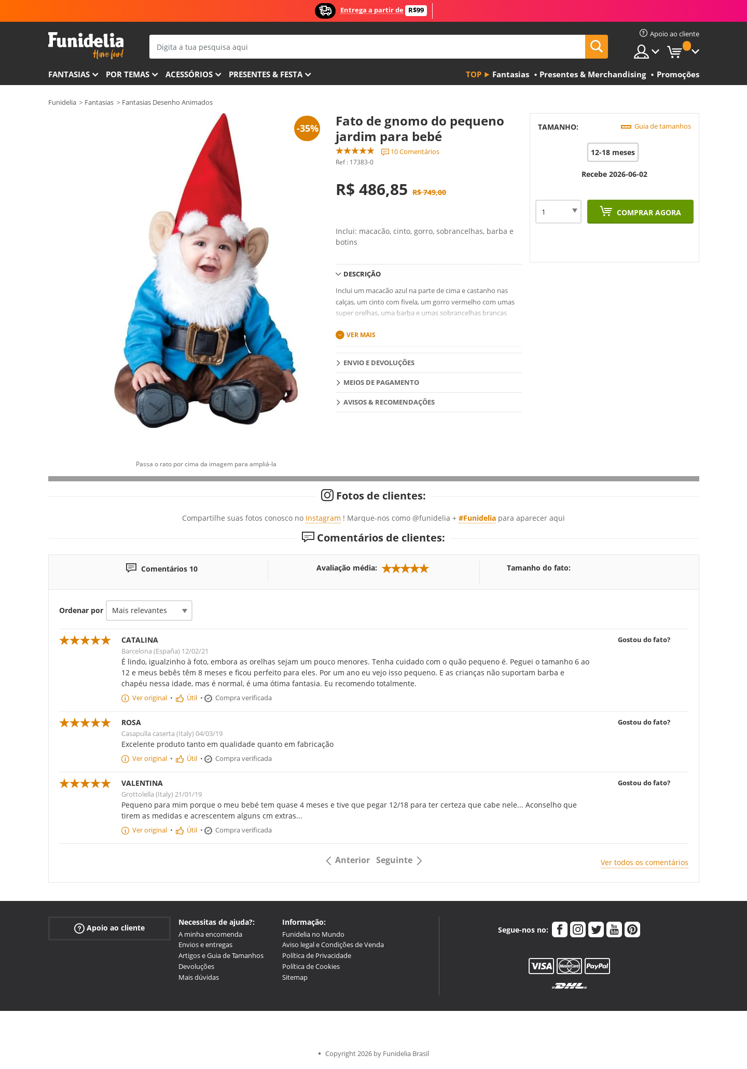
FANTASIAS (69, 74)
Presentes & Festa (265, 74)
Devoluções (196, 966)
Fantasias (99, 102)
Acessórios (189, 74)
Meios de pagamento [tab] (381, 382)
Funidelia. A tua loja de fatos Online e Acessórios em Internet (85, 46)
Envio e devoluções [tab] (378, 362)
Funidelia (62, 102)
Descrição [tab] (362, 274)
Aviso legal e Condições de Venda (333, 944)
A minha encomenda (210, 934)
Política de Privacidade (316, 955)
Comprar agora (648, 212)
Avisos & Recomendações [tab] (389, 402)
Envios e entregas (205, 944)
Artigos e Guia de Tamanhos (221, 955)
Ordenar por (81, 610)
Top (473, 74)
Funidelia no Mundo (313, 934)
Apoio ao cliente (109, 927)
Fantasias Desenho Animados (167, 102)
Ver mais (361, 334)
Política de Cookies (311, 966)
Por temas (127, 74)
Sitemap (295, 977)
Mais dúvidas (198, 977)
